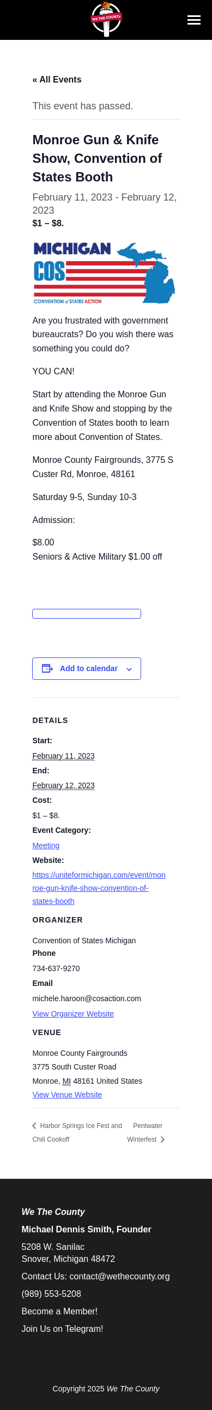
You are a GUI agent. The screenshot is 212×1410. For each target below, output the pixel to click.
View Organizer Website (73, 1013)
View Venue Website (67, 1094)
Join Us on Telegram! (62, 1328)
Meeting (45, 845)
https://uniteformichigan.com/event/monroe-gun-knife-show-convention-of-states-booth (98, 888)
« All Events (56, 79)
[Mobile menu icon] (194, 20)
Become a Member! (59, 1311)
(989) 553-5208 (51, 1294)
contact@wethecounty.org (119, 1276)
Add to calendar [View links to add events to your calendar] (89, 668)
